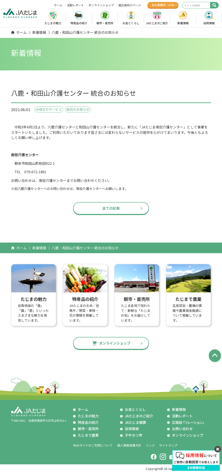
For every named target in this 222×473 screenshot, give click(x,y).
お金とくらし (130, 23)
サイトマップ (168, 445)
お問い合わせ (182, 428)
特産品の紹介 (78, 23)
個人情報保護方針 (129, 445)
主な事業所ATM (163, 5)
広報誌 (189, 422)
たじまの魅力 (52, 23)
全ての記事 (111, 208)
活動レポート (75, 5)
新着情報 (183, 23)
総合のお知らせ (78, 109)
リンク (150, 445)
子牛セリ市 (133, 435)
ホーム (58, 5)
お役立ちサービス (49, 109)
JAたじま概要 (135, 422)
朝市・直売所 (104, 23)
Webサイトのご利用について (93, 445)
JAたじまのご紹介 (157, 23)
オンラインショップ (101, 5)
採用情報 (209, 23)
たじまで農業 (88, 435)
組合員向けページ (129, 5)
